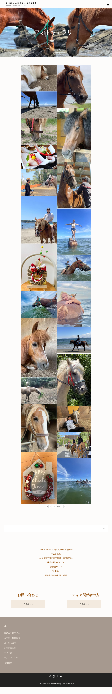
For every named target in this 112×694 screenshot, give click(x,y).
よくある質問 (10, 643)
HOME (5, 626)
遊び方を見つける (12, 633)
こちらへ (28, 604)
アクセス (8, 653)
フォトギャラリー (12, 658)
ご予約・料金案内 (12, 638)
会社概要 (8, 663)
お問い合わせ (10, 648)
